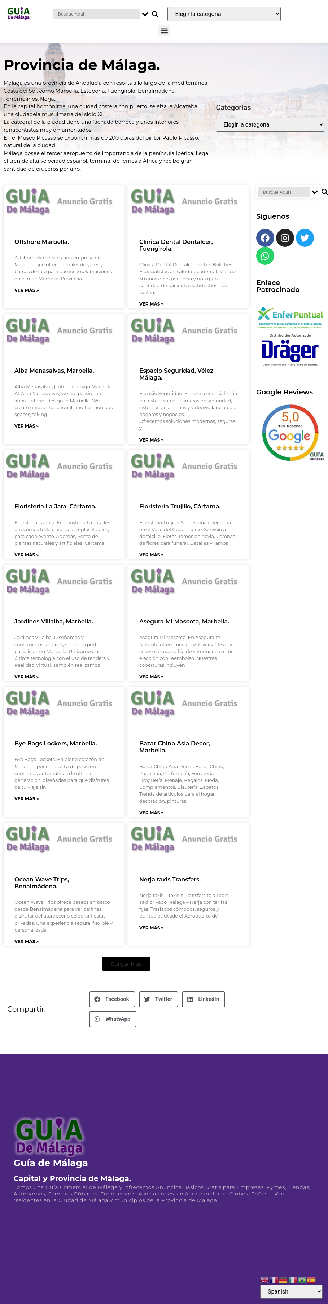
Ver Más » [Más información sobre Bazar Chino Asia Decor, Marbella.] (151, 812)
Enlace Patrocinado (278, 286)
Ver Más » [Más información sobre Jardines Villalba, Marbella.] (26, 676)
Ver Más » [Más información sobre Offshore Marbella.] (26, 290)
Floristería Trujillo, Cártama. (179, 506)
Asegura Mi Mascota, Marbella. (184, 621)
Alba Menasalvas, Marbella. (54, 370)
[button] (164, 30)
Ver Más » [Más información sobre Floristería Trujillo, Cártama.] (151, 554)
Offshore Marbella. (41, 242)
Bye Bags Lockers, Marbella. (55, 743)
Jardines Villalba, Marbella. (53, 621)
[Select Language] (291, 1292)
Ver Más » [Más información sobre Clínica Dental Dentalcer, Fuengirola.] (151, 304)
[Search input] (98, 14)
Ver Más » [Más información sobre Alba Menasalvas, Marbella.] (26, 426)
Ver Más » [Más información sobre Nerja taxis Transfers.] (151, 928)
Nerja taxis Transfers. (170, 879)
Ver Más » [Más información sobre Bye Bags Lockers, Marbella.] (26, 798)
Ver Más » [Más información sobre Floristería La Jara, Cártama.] (26, 554)
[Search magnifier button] (155, 14)
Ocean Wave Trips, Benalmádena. (41, 883)
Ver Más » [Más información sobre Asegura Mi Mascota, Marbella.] (151, 676)
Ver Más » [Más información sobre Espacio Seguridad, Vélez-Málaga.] (151, 440)
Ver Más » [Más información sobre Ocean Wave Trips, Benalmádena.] (26, 941)
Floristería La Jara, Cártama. (55, 506)
